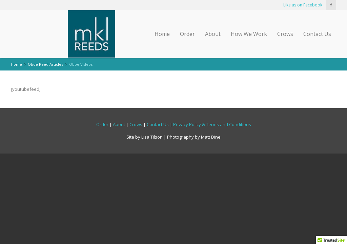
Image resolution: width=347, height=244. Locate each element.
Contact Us (317, 34)
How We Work (249, 34)
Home (162, 34)
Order (187, 34)
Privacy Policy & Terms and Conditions (212, 124)
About (213, 34)
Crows (285, 34)
